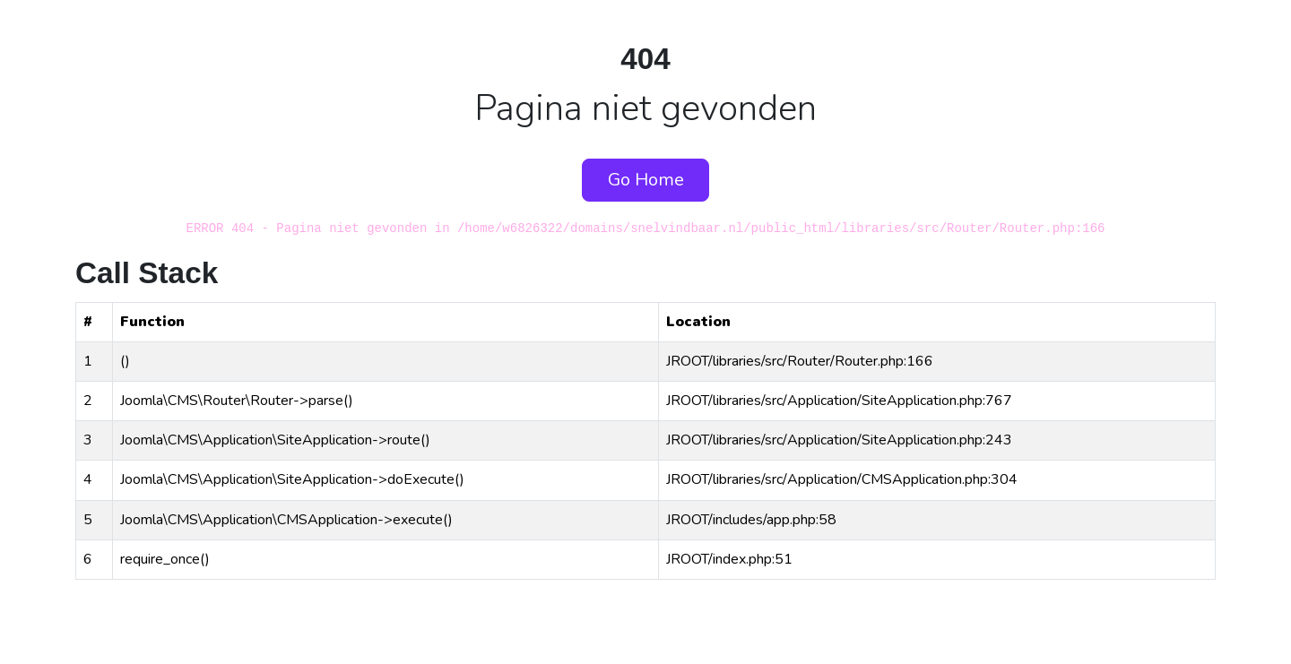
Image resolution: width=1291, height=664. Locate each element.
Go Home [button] (646, 180)
